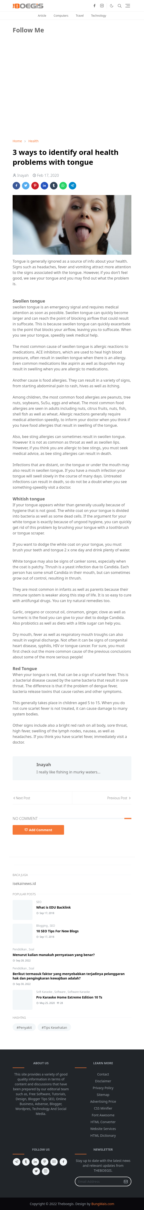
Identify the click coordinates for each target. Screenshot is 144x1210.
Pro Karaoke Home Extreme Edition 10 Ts (69, 997)
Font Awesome (103, 1115)
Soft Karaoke (44, 992)
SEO (38, 902)
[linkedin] (35, 1162)
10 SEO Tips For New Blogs (57, 931)
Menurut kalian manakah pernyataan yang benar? (54, 955)
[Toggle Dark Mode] (111, 6)
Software (60, 992)
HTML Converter (102, 1122)
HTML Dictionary (103, 1135)
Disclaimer (103, 1081)
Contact (103, 1074)
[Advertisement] (48, 102)
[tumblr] (26, 1162)
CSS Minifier (103, 1108)
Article (42, 16)
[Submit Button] (126, 1181)
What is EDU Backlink (53, 907)
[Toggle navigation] (127, 5)
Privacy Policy (103, 1088)
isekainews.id (24, 883)
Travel (79, 16)
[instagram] (102, 6)
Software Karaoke (79, 992)
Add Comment (38, 830)
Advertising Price (103, 1101)
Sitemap (103, 1094)
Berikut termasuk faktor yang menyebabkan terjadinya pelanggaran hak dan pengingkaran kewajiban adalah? (69, 976)
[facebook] (94, 6)
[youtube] (54, 1162)
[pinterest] (44, 1162)
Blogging (42, 926)
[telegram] (16, 1162)
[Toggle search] (119, 6)
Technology (98, 16)
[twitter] (36, 1171)
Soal (31, 949)
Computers (61, 16)
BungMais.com (102, 1204)
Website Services (103, 1128)
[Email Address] (98, 1181)
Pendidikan (20, 949)
